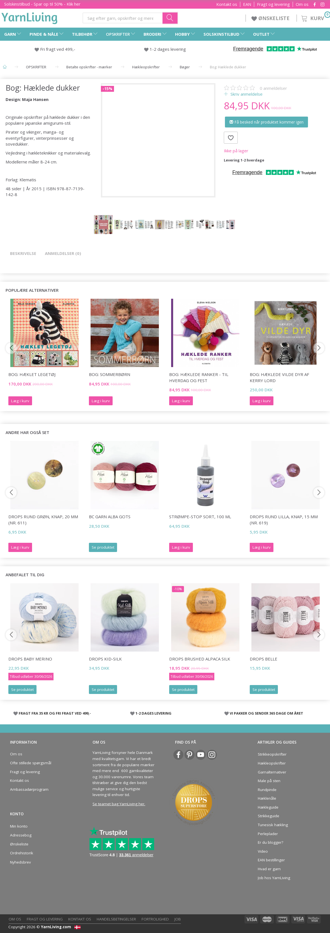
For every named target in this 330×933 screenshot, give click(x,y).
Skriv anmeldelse (246, 94)
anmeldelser (273, 88)
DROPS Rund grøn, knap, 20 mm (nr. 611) (43, 519)
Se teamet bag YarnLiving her (118, 803)
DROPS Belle (263, 659)
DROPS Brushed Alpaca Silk (199, 659)
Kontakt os (226, 4)
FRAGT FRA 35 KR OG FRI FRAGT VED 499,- (55, 713)
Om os (302, 4)
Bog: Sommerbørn (109, 374)
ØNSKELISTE (271, 18)
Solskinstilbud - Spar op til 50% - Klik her (42, 4)
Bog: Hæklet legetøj (31, 374)
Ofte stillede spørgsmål (30, 762)
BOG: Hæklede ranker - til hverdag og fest (198, 377)
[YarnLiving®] (29, 17)
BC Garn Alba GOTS (109, 516)
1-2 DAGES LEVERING (153, 713)
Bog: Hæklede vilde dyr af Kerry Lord (279, 377)
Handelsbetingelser (116, 919)
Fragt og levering (273, 4)
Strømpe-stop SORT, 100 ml (200, 516)
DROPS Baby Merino (30, 659)
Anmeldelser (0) (63, 253)
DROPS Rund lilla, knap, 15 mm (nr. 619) (284, 519)
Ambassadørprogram (29, 789)
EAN (247, 4)
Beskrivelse (23, 253)
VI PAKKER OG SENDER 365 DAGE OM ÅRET (266, 713)
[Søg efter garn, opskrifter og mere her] (170, 18)
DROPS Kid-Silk (105, 659)
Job (177, 919)
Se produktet (103, 547)
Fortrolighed (155, 919)
